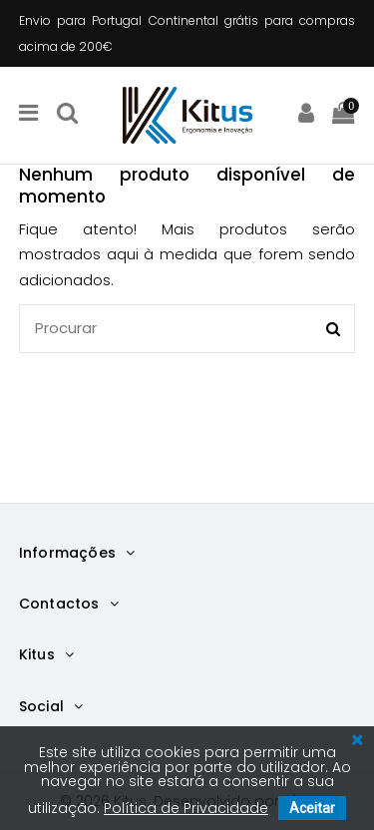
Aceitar (312, 808)
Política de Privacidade (186, 808)
